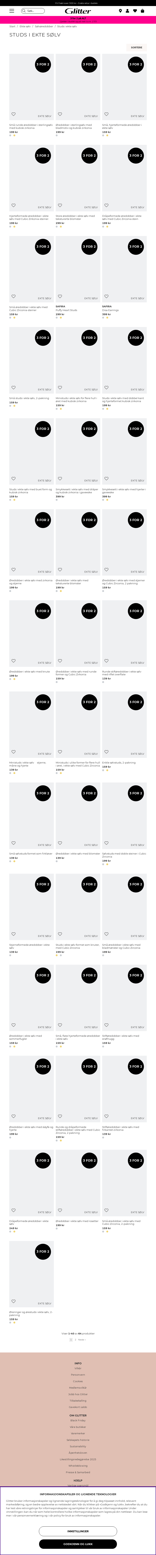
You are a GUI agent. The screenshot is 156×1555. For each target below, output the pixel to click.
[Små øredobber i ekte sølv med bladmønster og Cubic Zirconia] (124, 916)
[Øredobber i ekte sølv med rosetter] (78, 1192)
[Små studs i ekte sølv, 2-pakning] (31, 369)
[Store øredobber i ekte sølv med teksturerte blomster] (78, 187)
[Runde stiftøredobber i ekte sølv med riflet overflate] (124, 642)
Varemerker (78, 1433)
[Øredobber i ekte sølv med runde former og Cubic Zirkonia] (78, 642)
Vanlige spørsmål (78, 1485)
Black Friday (78, 1420)
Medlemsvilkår (78, 1388)
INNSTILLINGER (78, 1531)
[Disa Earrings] (124, 278)
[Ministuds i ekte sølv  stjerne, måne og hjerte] (31, 733)
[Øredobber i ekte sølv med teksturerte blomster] (78, 551)
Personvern (78, 1375)
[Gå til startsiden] (78, 11)
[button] (129, 11)
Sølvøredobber (44, 26)
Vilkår (78, 1368)
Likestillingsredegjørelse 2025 (78, 1459)
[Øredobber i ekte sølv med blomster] (78, 824)
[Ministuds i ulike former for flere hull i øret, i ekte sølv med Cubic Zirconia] (78, 733)
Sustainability (78, 1446)
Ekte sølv (25, 26)
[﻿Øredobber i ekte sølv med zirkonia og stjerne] (31, 551)
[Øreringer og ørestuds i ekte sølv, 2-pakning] (31, 1283)
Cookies (78, 1381)
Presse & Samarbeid (78, 1472)
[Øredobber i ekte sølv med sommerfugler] (31, 1007)
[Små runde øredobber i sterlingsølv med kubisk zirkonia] (31, 96)
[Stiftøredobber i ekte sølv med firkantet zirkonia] (124, 1099)
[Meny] (12, 11)
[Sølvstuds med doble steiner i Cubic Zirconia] (124, 824)
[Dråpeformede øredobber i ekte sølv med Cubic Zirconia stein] (124, 187)
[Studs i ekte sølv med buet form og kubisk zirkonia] (31, 460)
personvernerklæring (30, 1515)
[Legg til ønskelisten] (13, 114)
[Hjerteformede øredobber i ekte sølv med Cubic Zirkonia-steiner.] (31, 187)
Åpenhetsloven (78, 1453)
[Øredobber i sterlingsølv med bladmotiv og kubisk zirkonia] (78, 96)
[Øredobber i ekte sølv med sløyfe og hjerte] (31, 1099)
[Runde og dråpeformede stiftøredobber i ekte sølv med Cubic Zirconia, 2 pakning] (78, 1099)
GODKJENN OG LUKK (78, 1544)
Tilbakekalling (78, 1400)
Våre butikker (78, 1427)
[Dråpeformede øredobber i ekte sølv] (31, 1192)
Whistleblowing (78, 1466)
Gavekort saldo (78, 1407)
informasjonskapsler (87, 1515)
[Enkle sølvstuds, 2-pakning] (124, 733)
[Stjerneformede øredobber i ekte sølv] (31, 916)
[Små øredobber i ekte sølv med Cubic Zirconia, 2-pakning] (124, 1192)
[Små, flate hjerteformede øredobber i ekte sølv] (78, 1007)
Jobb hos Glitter (78, 1394)
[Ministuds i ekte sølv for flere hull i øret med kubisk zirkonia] (78, 369)
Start (12, 26)
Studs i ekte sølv (67, 26)
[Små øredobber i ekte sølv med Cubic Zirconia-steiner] (31, 278)
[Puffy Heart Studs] (78, 278)
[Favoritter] (137, 11)
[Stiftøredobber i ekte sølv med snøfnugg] (124, 1007)
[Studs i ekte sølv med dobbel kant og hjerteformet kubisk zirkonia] (124, 369)
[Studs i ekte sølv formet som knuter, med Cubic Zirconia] (78, 916)
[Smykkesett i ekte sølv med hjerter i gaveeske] (124, 460)
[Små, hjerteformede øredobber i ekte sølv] (124, 96)
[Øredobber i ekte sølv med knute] (31, 642)
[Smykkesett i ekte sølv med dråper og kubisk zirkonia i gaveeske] (78, 460)
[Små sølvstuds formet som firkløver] (31, 824)
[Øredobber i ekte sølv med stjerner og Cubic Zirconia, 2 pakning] (124, 551)
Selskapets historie (78, 1440)
